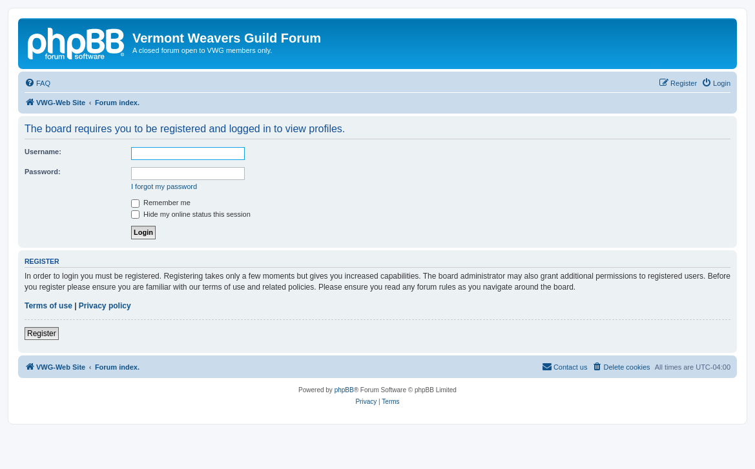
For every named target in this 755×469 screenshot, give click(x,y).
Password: (43, 171)
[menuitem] (37, 83)
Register (41, 333)
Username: (43, 151)
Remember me (161, 202)
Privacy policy (105, 305)
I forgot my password (164, 186)
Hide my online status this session (191, 214)
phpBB (344, 390)
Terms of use (48, 305)
